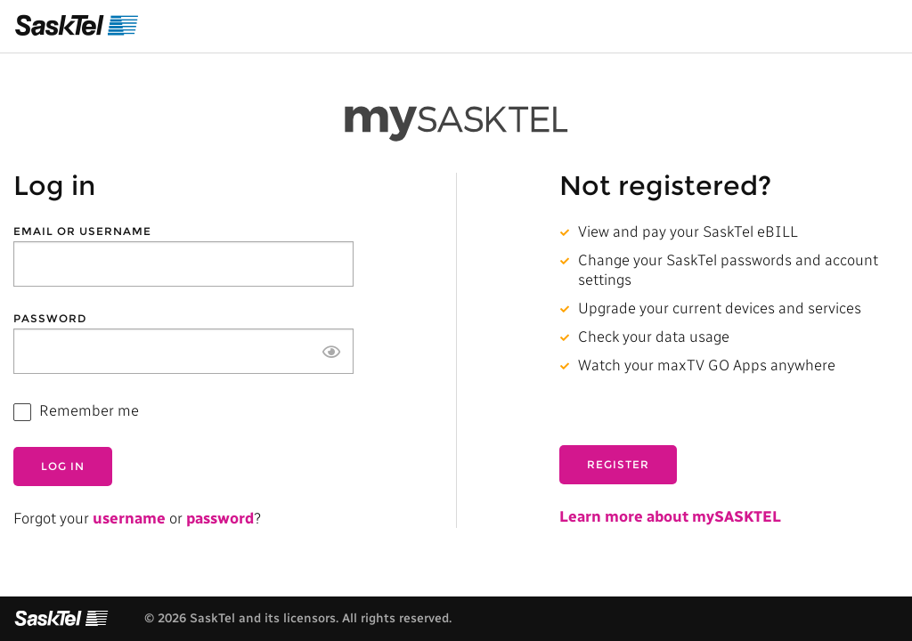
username (129, 518)
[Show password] (331, 352)
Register (618, 464)
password (220, 518)
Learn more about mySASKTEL (670, 516)
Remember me (89, 410)
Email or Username (82, 231)
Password (49, 318)
